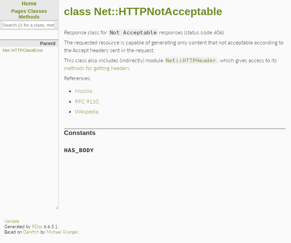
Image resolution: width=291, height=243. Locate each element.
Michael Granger (62, 232)
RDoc (37, 226)
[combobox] (28, 25)
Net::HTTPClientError (23, 50)
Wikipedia (86, 111)
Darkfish (31, 232)
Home (29, 3)
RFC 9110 (86, 101)
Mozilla (83, 91)
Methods (29, 17)
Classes (37, 11)
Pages (18, 11)
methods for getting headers (96, 68)
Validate (11, 221)
